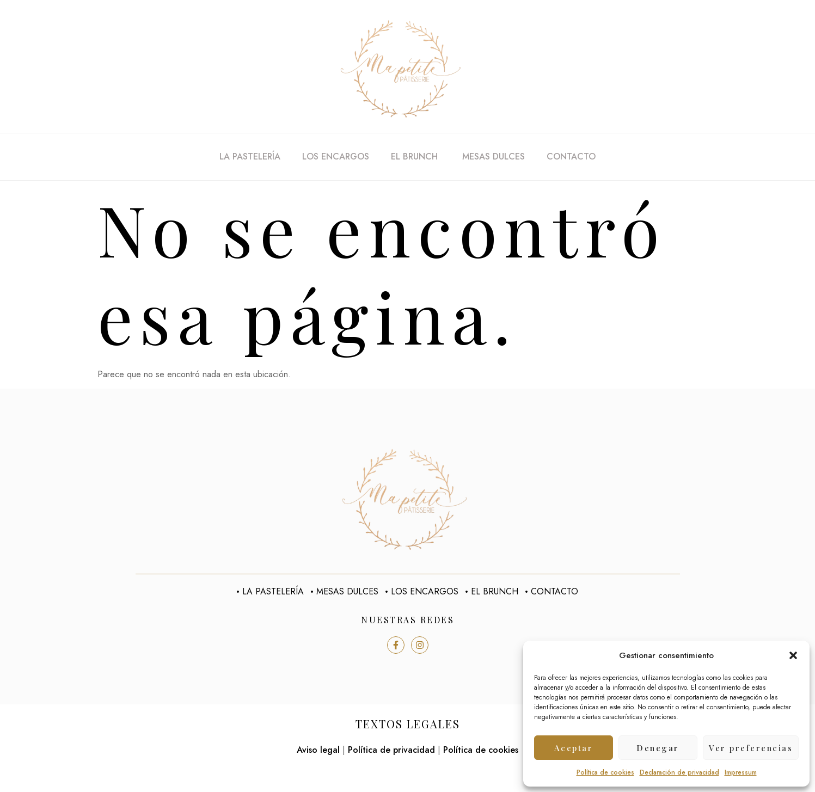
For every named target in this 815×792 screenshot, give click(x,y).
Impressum (741, 772)
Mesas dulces (493, 156)
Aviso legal (318, 750)
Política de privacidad (391, 750)
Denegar (657, 747)
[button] (793, 655)
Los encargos (335, 156)
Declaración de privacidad (679, 772)
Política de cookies (605, 772)
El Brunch (415, 156)
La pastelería (249, 156)
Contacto (571, 156)
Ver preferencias (751, 747)
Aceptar (573, 747)
